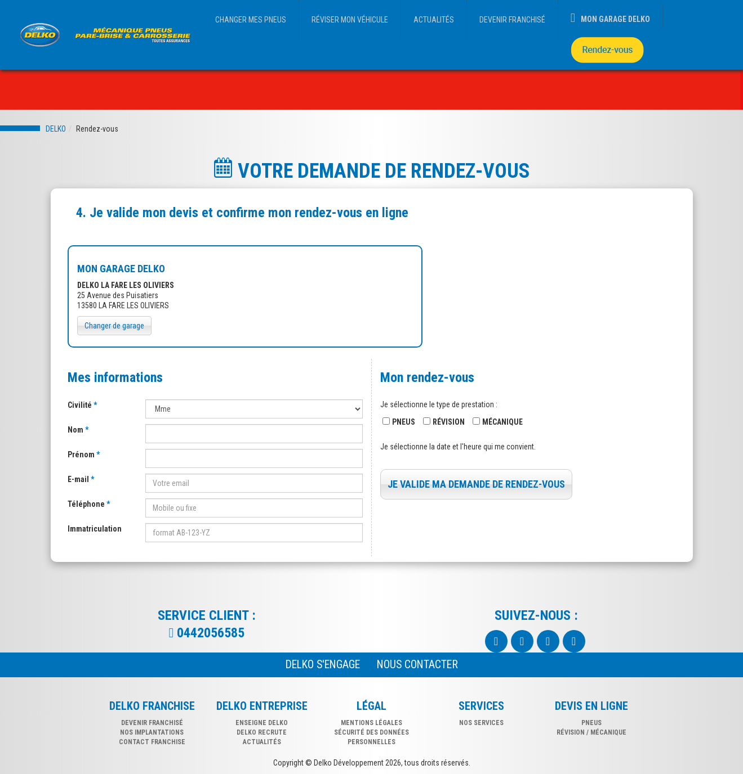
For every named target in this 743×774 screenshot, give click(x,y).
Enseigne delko (261, 723)
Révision (449, 421)
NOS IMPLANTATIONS (152, 732)
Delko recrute (262, 732)
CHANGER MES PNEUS (250, 19)
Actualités (262, 742)
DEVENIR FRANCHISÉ (512, 19)
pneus (591, 723)
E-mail (79, 479)
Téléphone (87, 504)
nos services (481, 723)
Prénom (82, 454)
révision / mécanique (591, 732)
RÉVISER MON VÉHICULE (350, 19)
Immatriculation (95, 528)
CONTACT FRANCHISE (152, 742)
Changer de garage (114, 325)
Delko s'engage (323, 664)
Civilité (81, 405)
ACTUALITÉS (433, 19)
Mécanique (502, 421)
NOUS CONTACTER (417, 664)
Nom (76, 429)
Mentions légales (371, 723)
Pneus (403, 421)
